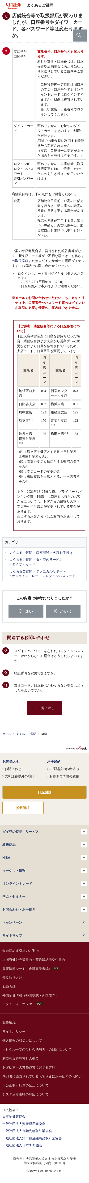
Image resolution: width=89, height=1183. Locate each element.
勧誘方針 (9, 987)
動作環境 (9, 1022)
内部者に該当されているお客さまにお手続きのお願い (42, 1076)
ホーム (6, 734)
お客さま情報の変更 (64, 776)
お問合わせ (11, 761)
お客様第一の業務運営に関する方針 (28, 1067)
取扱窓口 (21, 261)
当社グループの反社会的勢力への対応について (37, 1049)
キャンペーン (12, 922)
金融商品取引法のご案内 (20, 950)
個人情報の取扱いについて (22, 1040)
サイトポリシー (13, 1031)
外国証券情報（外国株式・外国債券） (30, 995)
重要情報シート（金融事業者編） (30, 969)
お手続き (54, 761)
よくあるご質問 (26, 734)
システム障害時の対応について (25, 1094)
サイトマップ (12, 935)
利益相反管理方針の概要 (20, 1058)
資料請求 (23, 808)
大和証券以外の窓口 (19, 776)
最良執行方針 (12, 978)
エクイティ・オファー (22, 1004)
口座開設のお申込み (64, 769)
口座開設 (44, 792)
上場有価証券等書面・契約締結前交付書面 (33, 959)
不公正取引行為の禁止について (25, 1085)
